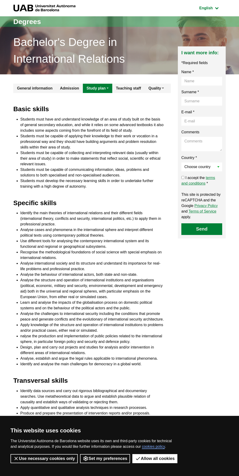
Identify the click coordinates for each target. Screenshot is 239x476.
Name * (187, 72)
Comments (190, 132)
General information (35, 88)
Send (201, 228)
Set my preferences (105, 458)
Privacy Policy (206, 206)
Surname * (190, 92)
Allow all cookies (155, 458)
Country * (189, 158)
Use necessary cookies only (44, 458)
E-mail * (187, 112)
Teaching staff (128, 88)
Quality (154, 88)
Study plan (96, 88)
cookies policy (153, 446)
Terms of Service (202, 211)
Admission (69, 88)
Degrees (27, 21)
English (212, 7)
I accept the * (198, 180)
